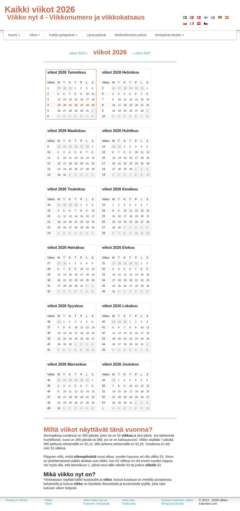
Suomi (14, 35)
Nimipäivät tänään (169, 35)
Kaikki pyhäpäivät (63, 35)
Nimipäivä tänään (172, 503)
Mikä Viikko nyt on (95, 500)
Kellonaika (129, 503)
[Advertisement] (20, 115)
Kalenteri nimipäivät (96, 503)
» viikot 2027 (141, 53)
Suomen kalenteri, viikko (177, 500)
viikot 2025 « (78, 53)
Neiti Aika (128, 500)
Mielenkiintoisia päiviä (130, 35)
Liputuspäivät (96, 35)
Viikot (34, 35)
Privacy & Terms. (17, 500)
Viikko (48, 500)
